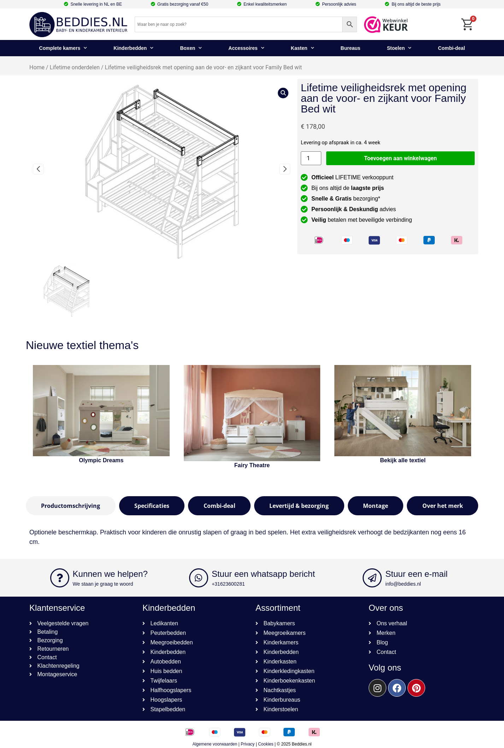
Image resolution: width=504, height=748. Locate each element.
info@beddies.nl (403, 584)
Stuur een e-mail (416, 574)
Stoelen (399, 48)
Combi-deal (451, 48)
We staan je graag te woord (103, 584)
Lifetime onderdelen (75, 67)
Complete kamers (63, 48)
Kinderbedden (133, 48)
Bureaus (351, 48)
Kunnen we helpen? (110, 574)
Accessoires (246, 48)
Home (37, 67)
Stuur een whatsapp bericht (263, 574)
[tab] (71, 505)
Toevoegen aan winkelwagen (400, 158)
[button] (38, 169)
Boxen (191, 48)
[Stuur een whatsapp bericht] (198, 577)
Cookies (265, 744)
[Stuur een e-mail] (372, 577)
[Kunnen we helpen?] (59, 577)
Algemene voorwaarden (214, 744)
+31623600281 (228, 584)
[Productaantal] (311, 158)
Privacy (247, 744)
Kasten (302, 48)
